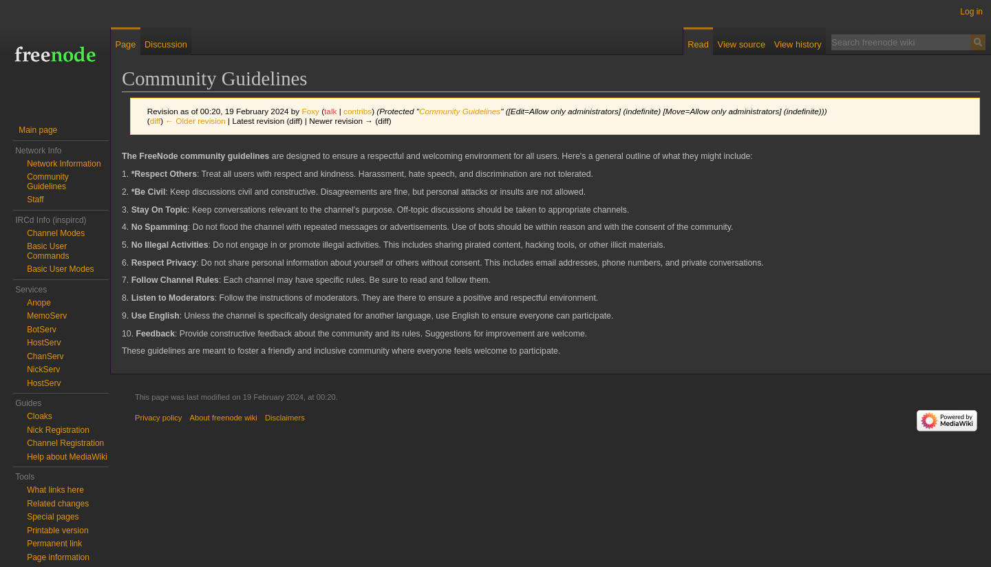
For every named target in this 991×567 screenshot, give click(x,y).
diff (155, 120)
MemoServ (47, 316)
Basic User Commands (48, 251)
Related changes (58, 504)
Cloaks (39, 416)
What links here (55, 490)
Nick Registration (58, 430)
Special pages (52, 517)
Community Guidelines (459, 111)
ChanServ (45, 356)
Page (125, 44)
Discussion (166, 44)
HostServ (44, 342)
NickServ (43, 369)
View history (798, 44)
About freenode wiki (223, 418)
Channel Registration (65, 443)
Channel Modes (56, 233)
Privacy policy (158, 418)
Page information (58, 557)
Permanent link (54, 543)
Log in (971, 12)
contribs (357, 111)
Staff (35, 199)
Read (698, 44)
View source (741, 44)
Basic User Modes (60, 269)
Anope (39, 303)
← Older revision (195, 120)
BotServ (41, 329)
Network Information (63, 164)
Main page (38, 130)
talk (330, 111)
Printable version (57, 530)
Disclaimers (285, 418)
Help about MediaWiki (67, 457)
